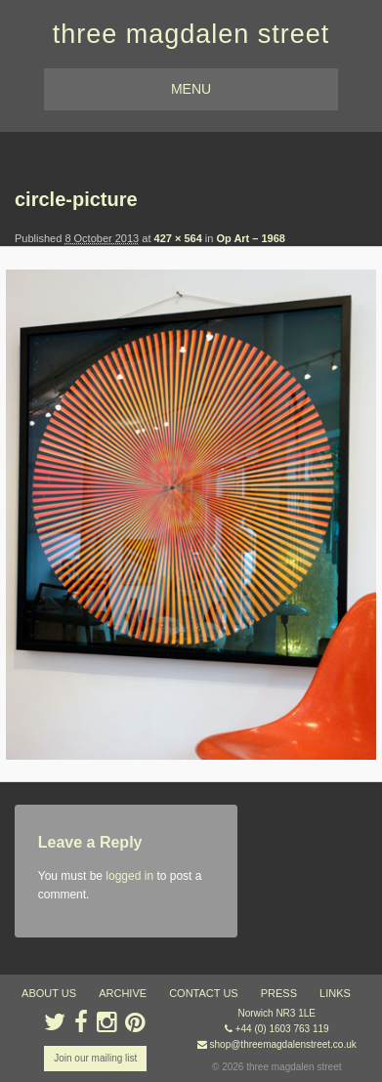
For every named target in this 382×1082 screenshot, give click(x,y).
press (279, 993)
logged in (129, 876)
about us (48, 993)
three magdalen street (191, 34)
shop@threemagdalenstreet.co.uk (283, 1044)
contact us (203, 993)
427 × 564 (178, 238)
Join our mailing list (95, 1058)
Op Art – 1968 (250, 238)
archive (123, 993)
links (335, 993)
